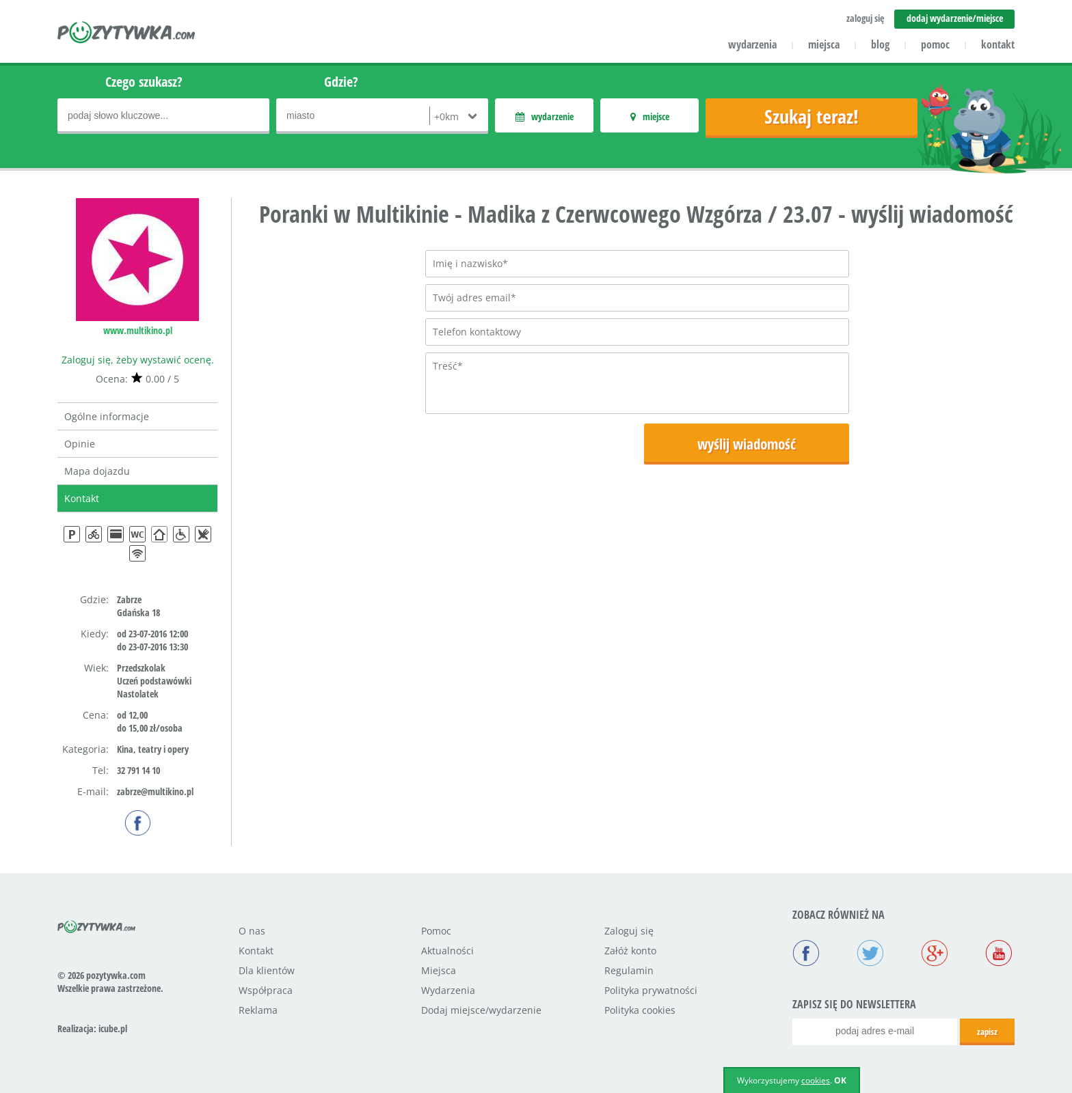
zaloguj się (865, 18)
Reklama (258, 1010)
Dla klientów (267, 970)
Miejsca (438, 970)
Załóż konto (630, 950)
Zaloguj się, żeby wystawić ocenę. (138, 359)
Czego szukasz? (144, 81)
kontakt (998, 44)
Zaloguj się (629, 930)
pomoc (935, 44)
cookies (815, 1080)
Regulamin (629, 970)
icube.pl (112, 1028)
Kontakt (81, 498)
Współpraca (266, 990)
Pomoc (436, 930)
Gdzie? (341, 81)
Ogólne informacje (106, 416)
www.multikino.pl (137, 330)
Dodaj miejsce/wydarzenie (481, 1010)
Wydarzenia (448, 990)
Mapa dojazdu (97, 471)
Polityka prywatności (650, 990)
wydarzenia (752, 44)
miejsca (824, 44)
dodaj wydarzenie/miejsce (955, 18)
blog (880, 44)
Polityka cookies (639, 1010)
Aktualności (447, 950)
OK (840, 1080)
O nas (252, 930)
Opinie (79, 443)
